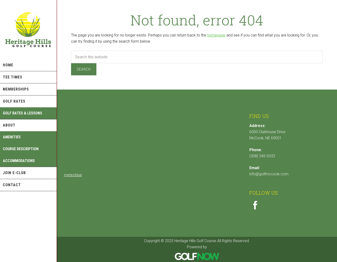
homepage (216, 35)
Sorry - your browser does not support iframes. (99, 141)
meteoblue (73, 175)
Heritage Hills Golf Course (28, 29)
